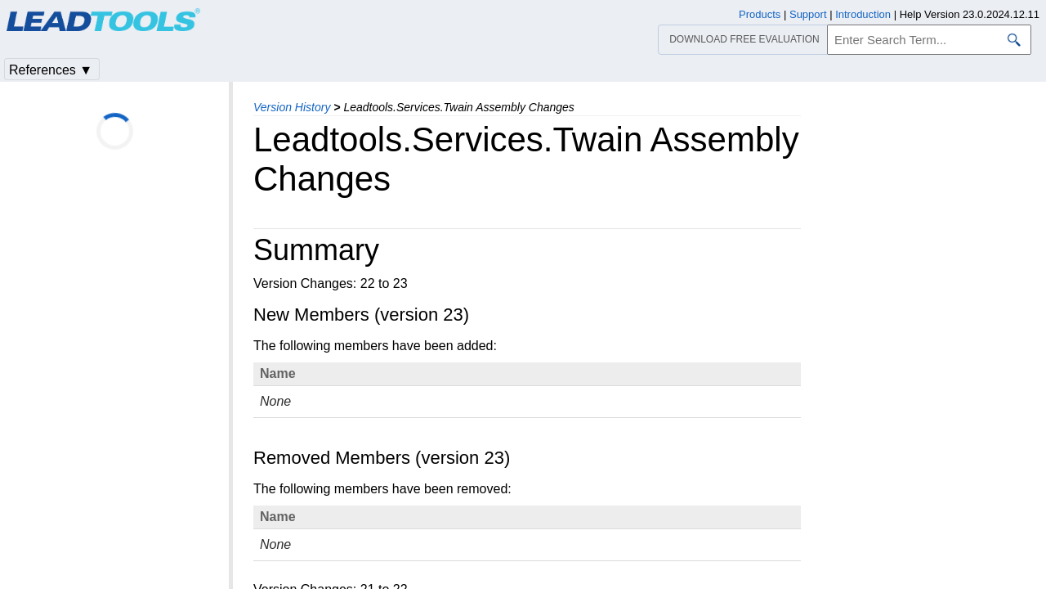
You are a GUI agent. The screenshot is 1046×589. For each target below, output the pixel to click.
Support (808, 14)
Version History (291, 107)
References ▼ (50, 70)
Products (759, 14)
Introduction (863, 14)
